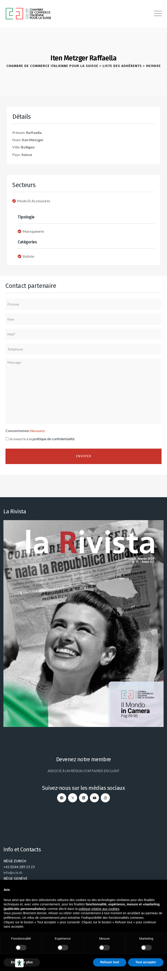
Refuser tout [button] (109, 962)
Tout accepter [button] (145, 962)
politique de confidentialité (53, 439)
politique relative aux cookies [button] (98, 909)
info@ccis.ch (12, 872)
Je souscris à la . (42, 439)
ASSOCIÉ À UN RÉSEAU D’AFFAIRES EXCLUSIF (83, 771)
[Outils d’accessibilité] (19, 963)
